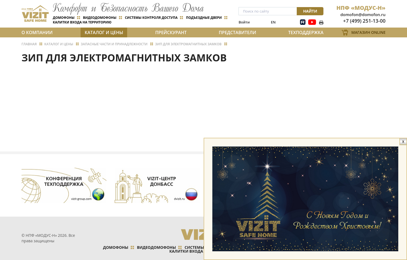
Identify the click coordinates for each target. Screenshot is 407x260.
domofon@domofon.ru (362, 14)
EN (273, 22)
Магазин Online (368, 32)
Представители (237, 32)
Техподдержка (305, 32)
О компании (37, 32)
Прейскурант (170, 32)
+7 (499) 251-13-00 (364, 20)
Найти (310, 11)
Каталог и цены (104, 32)
